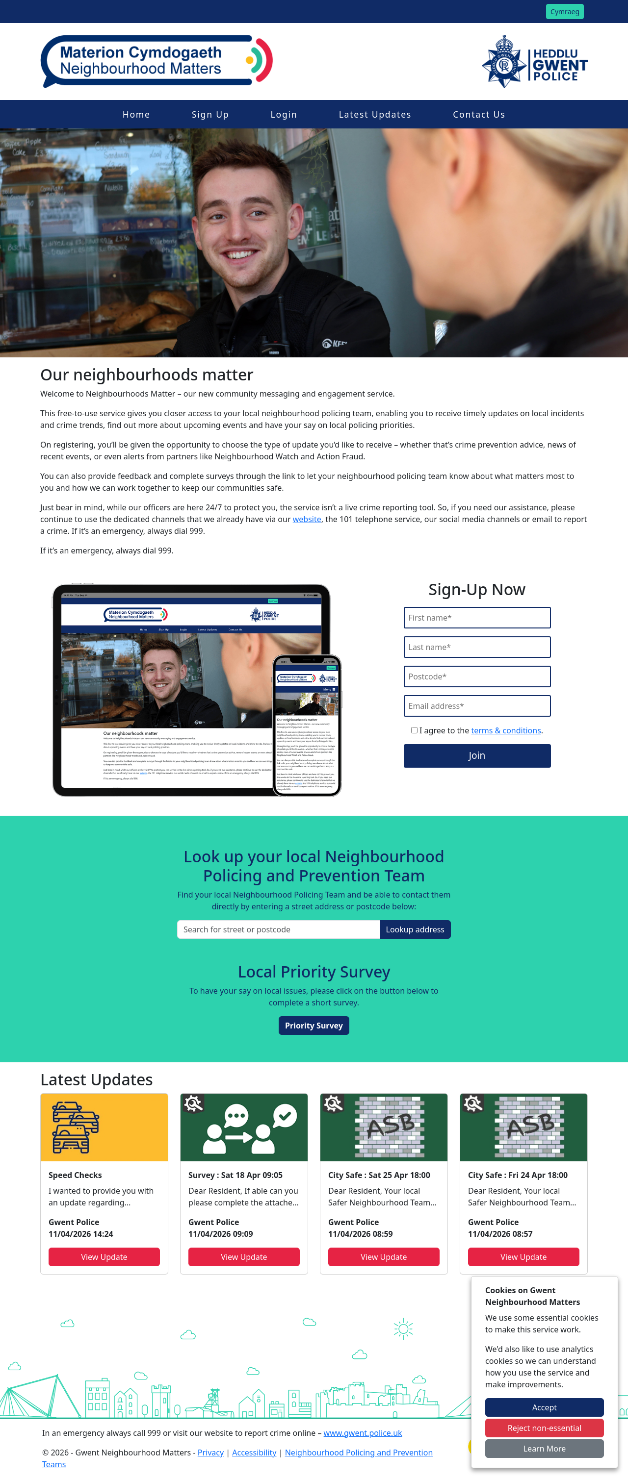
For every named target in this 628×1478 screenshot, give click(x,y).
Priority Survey (314, 1025)
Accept (544, 1407)
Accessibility (254, 1452)
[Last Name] (477, 647)
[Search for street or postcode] (278, 929)
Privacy (211, 1452)
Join (477, 755)
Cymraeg (564, 11)
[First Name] (477, 617)
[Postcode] (477, 676)
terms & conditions (506, 730)
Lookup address (415, 929)
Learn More (544, 1448)
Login (284, 114)
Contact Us (479, 114)
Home (137, 114)
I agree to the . (477, 730)
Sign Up (210, 114)
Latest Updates (375, 114)
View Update (104, 1257)
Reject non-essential (545, 1428)
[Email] (477, 706)
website (307, 519)
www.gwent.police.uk (363, 1433)
